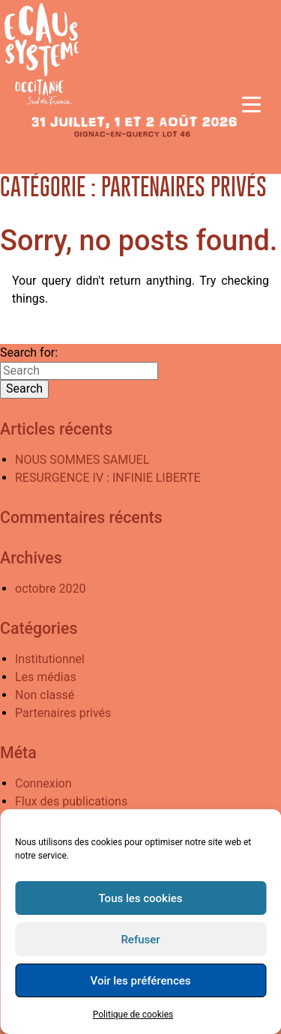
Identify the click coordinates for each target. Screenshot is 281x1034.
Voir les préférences (141, 981)
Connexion (43, 783)
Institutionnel (50, 659)
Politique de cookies (133, 1014)
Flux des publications (71, 801)
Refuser (140, 939)
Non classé (44, 695)
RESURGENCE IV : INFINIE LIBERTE (108, 478)
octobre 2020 (50, 588)
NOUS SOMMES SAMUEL (82, 460)
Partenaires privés (63, 713)
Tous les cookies (141, 898)
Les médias (45, 677)
